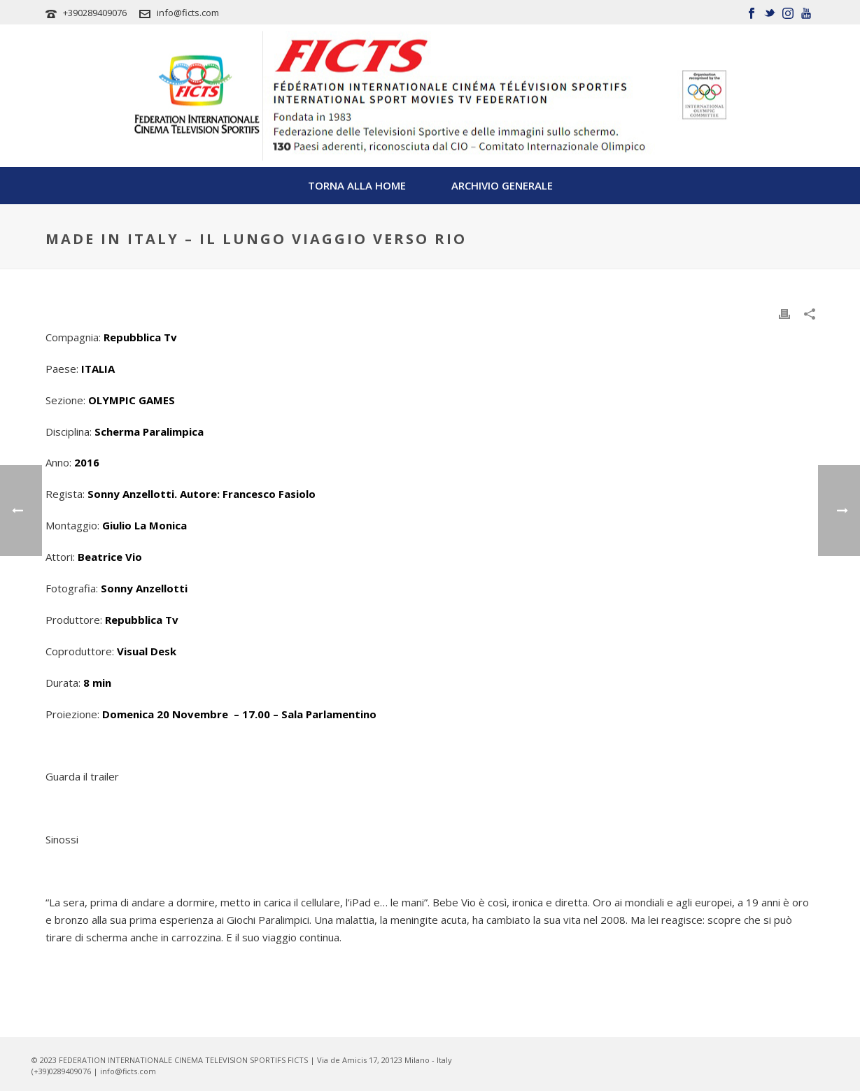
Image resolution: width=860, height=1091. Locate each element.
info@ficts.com (188, 12)
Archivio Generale (502, 185)
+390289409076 (95, 12)
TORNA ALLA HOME (357, 185)
